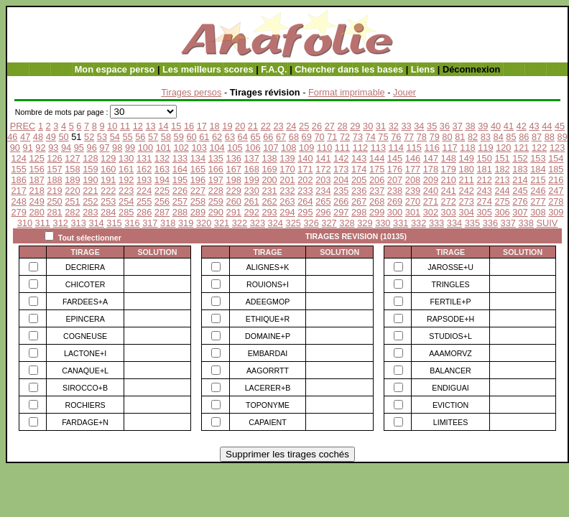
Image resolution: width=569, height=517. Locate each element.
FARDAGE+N (85, 422)
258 (197, 201)
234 (322, 190)
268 (376, 201)
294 (287, 212)
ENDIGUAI (450, 387)
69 (307, 136)
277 (537, 201)
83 (486, 136)
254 (126, 201)
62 (217, 136)
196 (197, 179)
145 (394, 158)
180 (466, 169)
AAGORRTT (267, 370)
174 (358, 169)
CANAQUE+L (85, 370)
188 (54, 179)
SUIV (547, 223)
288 (180, 212)
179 (448, 169)
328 (346, 223)
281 (54, 212)
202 (305, 179)
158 (72, 169)
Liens (423, 69)
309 (555, 212)
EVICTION (450, 405)
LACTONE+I (85, 353)
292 (251, 212)
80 (447, 136)
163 (162, 169)
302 (430, 212)
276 (519, 201)
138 (269, 158)
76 (396, 136)
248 (18, 201)
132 (162, 158)
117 (449, 147)
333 (436, 223)
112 (360, 147)
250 (54, 201)
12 (138, 126)
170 (287, 169)
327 (328, 223)
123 (557, 147)
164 (180, 169)
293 (269, 212)
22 (266, 126)
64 (243, 136)
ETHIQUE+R (268, 319)
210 (448, 179)
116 (431, 147)
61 (204, 136)
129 (108, 158)
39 (483, 126)
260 (233, 201)
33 (406, 126)
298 (358, 212)
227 (197, 190)
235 (340, 190)
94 (66, 147)
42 (522, 126)
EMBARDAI (268, 353)
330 (382, 223)
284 (108, 212)
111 (342, 147)
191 (108, 179)
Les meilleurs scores (208, 69)
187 (36, 179)
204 (340, 179)
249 (36, 201)
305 (483, 212)
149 (466, 158)
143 (358, 158)
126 (54, 158)
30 (368, 126)
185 (555, 169)
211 (466, 179)
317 (149, 223)
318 (167, 223)
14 (163, 126)
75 (383, 136)
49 (51, 136)
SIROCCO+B (85, 387)
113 (378, 147)
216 (555, 179)
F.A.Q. (274, 69)
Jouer (404, 92)
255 (144, 201)
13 (150, 126)
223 (126, 190)
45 (560, 126)
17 (202, 126)
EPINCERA (84, 319)
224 (144, 190)
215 (537, 179)
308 (537, 212)
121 (521, 147)
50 (63, 136)
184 (537, 169)
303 (448, 212)
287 (162, 212)
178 (430, 169)
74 (371, 136)
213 (501, 179)
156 (36, 169)
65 (255, 136)
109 (306, 147)
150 (483, 158)
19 (227, 126)
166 (215, 169)
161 (126, 169)
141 (322, 158)
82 (473, 136)
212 (483, 179)
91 (28, 147)
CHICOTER (85, 284)
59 (179, 136)
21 (253, 126)
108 (288, 147)
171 (305, 169)
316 (131, 223)
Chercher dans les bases (349, 69)
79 (435, 136)
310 (24, 223)
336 (490, 223)
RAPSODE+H (450, 319)
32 (394, 126)
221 (90, 190)
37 (458, 126)
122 (539, 147)
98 (117, 147)
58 (166, 136)
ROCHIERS (85, 405)
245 (519, 190)
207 (394, 179)
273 (466, 201)
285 (126, 212)
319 (185, 223)
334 (454, 223)
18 (214, 126)
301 (412, 212)
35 (432, 126)
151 (501, 158)
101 (163, 147)
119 (485, 147)
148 (448, 158)
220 (72, 190)
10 (112, 126)
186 (18, 179)
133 (180, 158)
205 (358, 179)
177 (412, 169)
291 (233, 212)
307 (519, 212)
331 (400, 223)
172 (322, 169)
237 (376, 190)
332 (418, 223)
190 (90, 179)
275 (501, 201)
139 (287, 158)
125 (36, 158)
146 (412, 158)
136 (233, 158)
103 (198, 147)
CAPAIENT (268, 422)
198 (233, 179)
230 (251, 190)
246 (537, 190)
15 (176, 126)
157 (54, 169)
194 (162, 179)
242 (466, 190)
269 (394, 201)
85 (511, 136)
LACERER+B (268, 387)
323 (257, 223)
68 (294, 136)
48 (38, 136)
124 (18, 158)
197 (215, 179)
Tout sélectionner (89, 237)
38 (470, 126)
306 (501, 212)
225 (162, 190)
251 (72, 201)
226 (180, 190)
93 (53, 147)
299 (376, 212)
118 (467, 147)
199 (251, 179)
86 (524, 136)
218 (36, 190)
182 (501, 169)
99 (130, 147)
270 (412, 201)
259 (215, 201)
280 (36, 212)
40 (496, 126)
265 (322, 201)
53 (102, 136)
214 (519, 179)
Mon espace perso (115, 69)
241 (448, 190)
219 (54, 190)
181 (483, 169)
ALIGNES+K (268, 267)
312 (60, 223)
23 (278, 126)
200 (269, 179)
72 (345, 136)
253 (108, 201)
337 (508, 223)
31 (381, 126)
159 (90, 169)
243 (483, 190)
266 (340, 201)
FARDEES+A (85, 301)
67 (281, 136)
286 (144, 212)
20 (240, 126)
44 (547, 126)
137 (251, 158)
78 (422, 136)
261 (251, 201)
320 (203, 223)
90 (15, 147)
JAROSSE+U (450, 267)
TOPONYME (268, 405)
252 (90, 201)
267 (358, 201)
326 (310, 223)
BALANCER (450, 370)
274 (483, 201)
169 (269, 169)
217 (18, 190)
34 (419, 126)
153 (537, 158)
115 (414, 147)
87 (537, 136)
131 (144, 158)
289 (197, 212)
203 (322, 179)
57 (153, 136)
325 (293, 223)
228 (215, 190)
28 (342, 126)
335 (472, 223)
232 (287, 190)
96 (92, 147)
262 (269, 201)
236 (358, 190)
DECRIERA (85, 267)
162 (144, 169)
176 (394, 169)
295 (305, 212)
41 (509, 126)
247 (555, 190)
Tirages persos (191, 92)
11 (125, 126)
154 (555, 158)
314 (95, 223)
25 (304, 126)
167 (233, 169)
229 (233, 190)
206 (376, 179)
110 (324, 147)
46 (12, 136)
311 (42, 223)
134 (197, 158)
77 (409, 136)
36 (445, 126)
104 (216, 147)
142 (340, 158)
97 (104, 147)
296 (322, 212)
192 (126, 179)
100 (145, 147)
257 (180, 201)
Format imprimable (346, 92)
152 (519, 158)
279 (18, 212)
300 (394, 212)
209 (430, 179)
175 (376, 169)
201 (287, 179)
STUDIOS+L (450, 336)
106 (252, 147)
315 (113, 223)
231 (269, 190)
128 (90, 158)
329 (364, 223)
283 (90, 212)
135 (215, 158)
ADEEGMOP (268, 301)
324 (275, 223)
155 (18, 169)
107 (270, 147)
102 (181, 147)
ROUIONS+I (267, 284)
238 (394, 190)
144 (376, 158)
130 (126, 158)
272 (448, 201)
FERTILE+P (450, 301)
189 (72, 179)
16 (189, 126)
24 (291, 126)
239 (412, 190)
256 (162, 201)
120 (503, 147)
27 (330, 126)
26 (317, 126)
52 (89, 136)
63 (230, 136)
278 (555, 201)
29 (355, 126)
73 (358, 136)
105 (234, 147)
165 (197, 169)
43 (534, 126)
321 (221, 223)
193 (144, 179)
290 (215, 212)
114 (396, 147)
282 (72, 212)
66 (268, 136)
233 (305, 190)
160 (108, 169)
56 (140, 136)
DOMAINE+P (267, 336)
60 (191, 136)
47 (25, 136)
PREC (23, 126)
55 (127, 136)
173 (340, 169)
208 (412, 179)
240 (430, 190)
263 (287, 201)
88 (550, 136)
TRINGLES (450, 284)
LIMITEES (450, 422)
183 (519, 169)
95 (79, 147)
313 (77, 223)
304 (466, 212)
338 (526, 223)
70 (319, 136)
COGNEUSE (85, 336)
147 (430, 158)
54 (115, 136)
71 (332, 136)
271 (430, 201)
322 (239, 223)
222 (108, 190)
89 (563, 136)
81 (460, 136)
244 (501, 190)
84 (499, 136)
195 (180, 179)
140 (305, 158)
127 (72, 158)
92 (40, 147)
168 (251, 169)
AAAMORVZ (450, 353)
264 (305, 201)
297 (340, 212)
